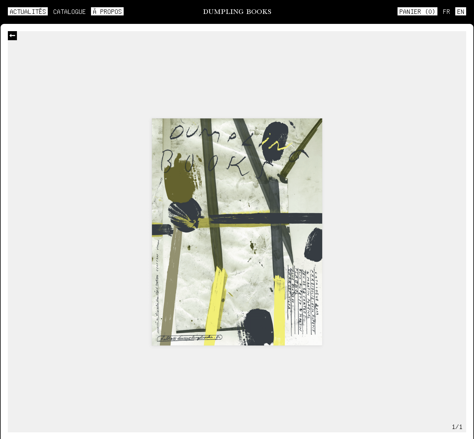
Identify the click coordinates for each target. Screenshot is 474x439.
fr (446, 11)
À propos (107, 11)
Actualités (28, 11)
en (460, 11)
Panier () (417, 11)
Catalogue (69, 11)
